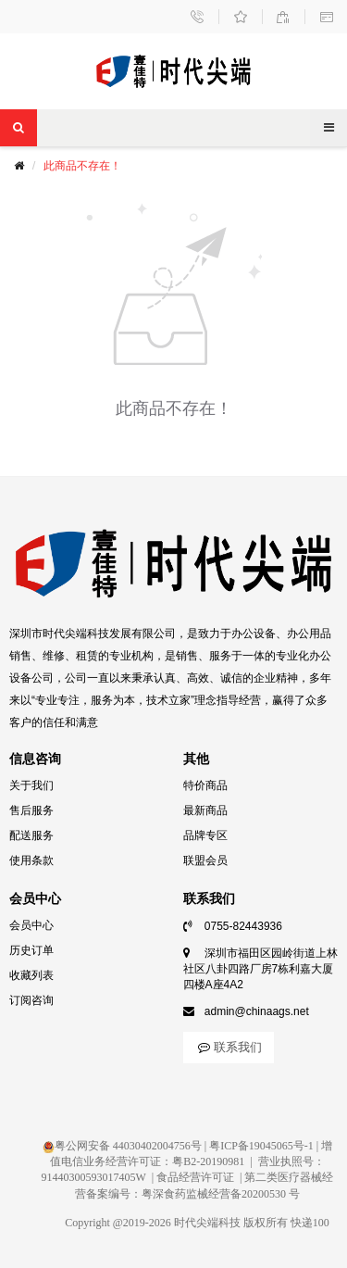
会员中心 (31, 925)
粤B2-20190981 (208, 1161)
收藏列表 (31, 975)
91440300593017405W (94, 1177)
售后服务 (31, 810)
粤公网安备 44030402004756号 (122, 1145)
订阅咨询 (31, 1000)
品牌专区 (205, 835)
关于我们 (31, 785)
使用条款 (31, 860)
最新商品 (205, 810)
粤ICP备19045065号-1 (261, 1145)
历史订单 (31, 950)
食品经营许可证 (195, 1177)
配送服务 (31, 835)
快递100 (310, 1222)
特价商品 (205, 785)
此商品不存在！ (82, 165)
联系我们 (228, 1047)
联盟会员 (205, 860)
